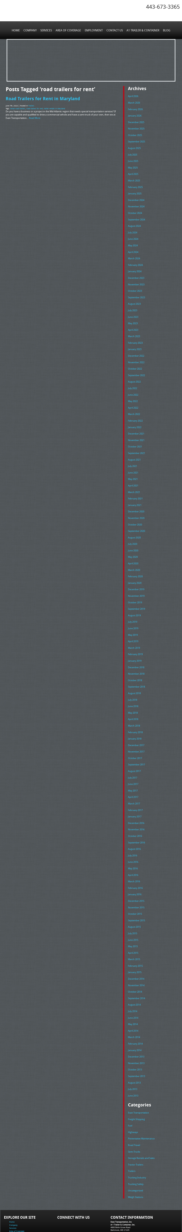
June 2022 (133, 386)
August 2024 (134, 222)
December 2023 (136, 272)
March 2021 (134, 481)
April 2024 (133, 247)
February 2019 (135, 638)
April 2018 (133, 702)
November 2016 (136, 809)
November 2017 (136, 733)
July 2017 (132, 758)
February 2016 (135, 866)
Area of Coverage (68, 30)
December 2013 (136, 1030)
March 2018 (134, 708)
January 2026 (134, 115)
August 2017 (134, 752)
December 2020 (136, 500)
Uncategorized (135, 1160)
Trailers (31, 105)
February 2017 (135, 790)
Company (30, 30)
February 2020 (135, 563)
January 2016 (134, 872)
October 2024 (135, 209)
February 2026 (135, 108)
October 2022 (135, 361)
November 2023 (136, 279)
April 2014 (133, 1004)
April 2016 (133, 853)
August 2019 (134, 600)
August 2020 (134, 525)
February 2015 (135, 941)
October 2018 (135, 664)
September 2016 (136, 821)
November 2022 (136, 354)
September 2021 (136, 443)
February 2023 (135, 335)
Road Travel (134, 1116)
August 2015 (134, 904)
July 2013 (132, 1061)
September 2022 (136, 367)
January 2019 (134, 645)
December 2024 (136, 196)
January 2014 (134, 1023)
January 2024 (134, 266)
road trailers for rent (34, 108)
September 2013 (136, 1049)
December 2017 (136, 727)
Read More (34, 117)
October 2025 (135, 133)
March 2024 (134, 253)
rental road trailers (17, 108)
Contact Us (114, 30)
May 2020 (133, 544)
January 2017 (134, 796)
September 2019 (136, 594)
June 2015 (133, 916)
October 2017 (135, 739)
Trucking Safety (135, 1154)
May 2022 (133, 392)
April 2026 (133, 96)
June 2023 (133, 310)
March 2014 (134, 1011)
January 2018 (134, 720)
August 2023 (134, 298)
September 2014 (136, 973)
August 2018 (134, 676)
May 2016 (133, 847)
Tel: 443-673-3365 (118, 1202)
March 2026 (134, 102)
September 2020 (136, 519)
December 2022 (136, 348)
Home (16, 30)
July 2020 (132, 531)
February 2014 (135, 1017)
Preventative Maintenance (141, 1110)
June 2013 (133, 1068)
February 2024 (135, 260)
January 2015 (134, 948)
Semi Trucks (134, 1122)
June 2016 (133, 840)
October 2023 (135, 285)
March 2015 (134, 935)
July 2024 (132, 228)
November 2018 (136, 657)
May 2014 (133, 998)
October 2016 (135, 815)
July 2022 (132, 380)
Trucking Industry (137, 1148)
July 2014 (132, 986)
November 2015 (136, 885)
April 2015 (133, 929)
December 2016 (136, 802)
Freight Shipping (136, 1091)
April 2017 (133, 777)
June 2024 (133, 234)
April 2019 (133, 626)
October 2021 (135, 436)
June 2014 (133, 992)
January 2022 (134, 417)
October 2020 (135, 512)
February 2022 (135, 411)
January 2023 (134, 342)
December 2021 (136, 424)
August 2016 (134, 828)
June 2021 (133, 462)
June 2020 (133, 537)
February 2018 (135, 714)
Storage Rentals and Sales (141, 1129)
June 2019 (133, 613)
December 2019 (136, 575)
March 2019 (134, 632)
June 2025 (133, 159)
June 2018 (133, 689)
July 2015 (132, 910)
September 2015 (136, 897)
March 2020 (134, 556)
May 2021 (133, 468)
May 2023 (133, 317)
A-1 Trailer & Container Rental (111, 1221)
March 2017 (134, 784)
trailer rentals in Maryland (54, 108)
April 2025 (133, 171)
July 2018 (132, 683)
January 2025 (134, 190)
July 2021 (132, 455)
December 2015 (136, 878)
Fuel (130, 1097)
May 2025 (133, 165)
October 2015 (135, 891)
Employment (94, 30)
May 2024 (133, 241)
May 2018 (133, 695)
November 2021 (136, 430)
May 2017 (133, 771)
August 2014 (134, 979)
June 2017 (133, 765)
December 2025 (136, 121)
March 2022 (134, 405)
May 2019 (133, 619)
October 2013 (135, 1042)
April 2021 (133, 474)
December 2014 (136, 954)
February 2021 (135, 487)
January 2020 (134, 569)
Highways (133, 1103)
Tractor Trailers (135, 1135)
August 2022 (134, 373)
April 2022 (133, 398)
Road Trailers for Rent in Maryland (43, 98)
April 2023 (133, 323)
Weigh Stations (135, 1167)
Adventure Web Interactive (131, 1230)
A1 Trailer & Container (142, 30)
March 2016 (134, 859)
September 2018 (136, 670)
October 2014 (135, 967)
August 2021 (134, 449)
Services (46, 30)
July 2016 (132, 834)
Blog (166, 30)
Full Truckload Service (136, 1221)
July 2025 (132, 152)
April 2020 (133, 550)
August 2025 (134, 146)
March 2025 (134, 178)
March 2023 (134, 329)
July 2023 (132, 304)
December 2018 (136, 651)
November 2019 (136, 582)
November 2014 (136, 960)
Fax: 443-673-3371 (119, 1205)
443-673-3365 (163, 6)
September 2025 (136, 140)
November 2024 (136, 203)
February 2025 (135, 184)
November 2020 (136, 506)
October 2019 (135, 588)
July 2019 (132, 607)
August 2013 (134, 1055)
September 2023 (136, 291)
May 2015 (133, 922)
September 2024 (136, 215)
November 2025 (136, 127)
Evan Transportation (138, 1085)
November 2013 (136, 1036)
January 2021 (134, 493)
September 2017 (136, 746)
